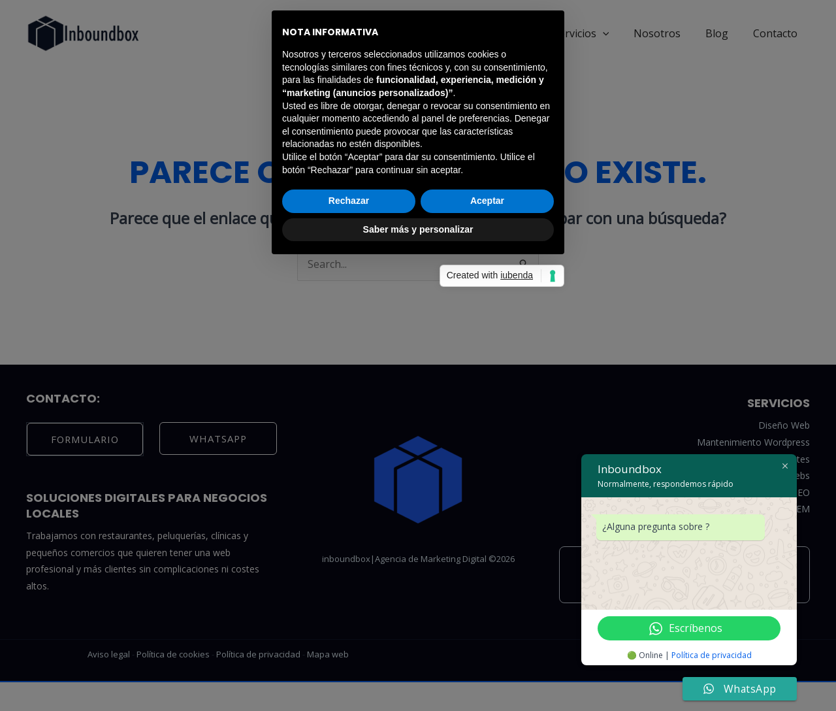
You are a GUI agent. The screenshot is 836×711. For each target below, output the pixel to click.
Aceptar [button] (487, 423)
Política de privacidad (717, 655)
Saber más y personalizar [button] (418, 452)
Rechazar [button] (349, 423)
